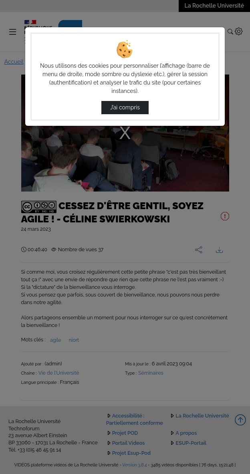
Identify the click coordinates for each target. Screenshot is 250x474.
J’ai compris (125, 107)
